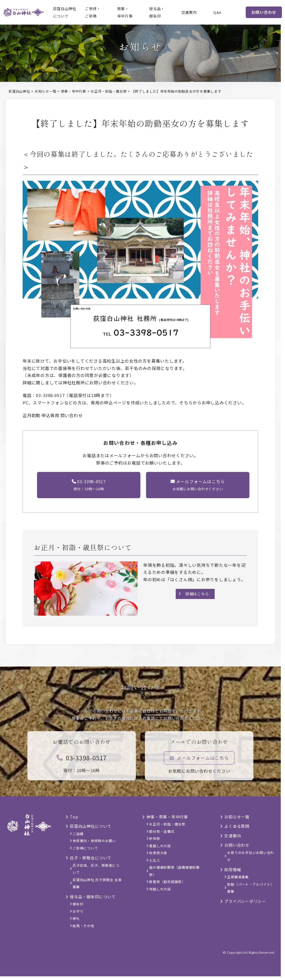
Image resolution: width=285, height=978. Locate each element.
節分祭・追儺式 (161, 831)
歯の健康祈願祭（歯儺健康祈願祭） (174, 871)
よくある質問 (236, 826)
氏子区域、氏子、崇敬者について (96, 869)
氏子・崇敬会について (91, 858)
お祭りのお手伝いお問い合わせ (250, 856)
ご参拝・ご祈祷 (93, 12)
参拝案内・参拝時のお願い (94, 840)
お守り (78, 911)
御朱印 (78, 903)
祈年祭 (154, 838)
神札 (76, 918)
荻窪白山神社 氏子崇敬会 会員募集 (97, 883)
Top (74, 817)
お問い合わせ (264, 12)
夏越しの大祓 (160, 845)
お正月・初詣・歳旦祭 (167, 824)
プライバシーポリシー (245, 901)
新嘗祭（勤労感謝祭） (167, 881)
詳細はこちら (197, 593)
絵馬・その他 (83, 925)
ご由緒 (78, 833)
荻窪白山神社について (65, 12)
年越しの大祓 (160, 888)
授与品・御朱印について (93, 896)
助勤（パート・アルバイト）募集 (250, 888)
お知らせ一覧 (236, 817)
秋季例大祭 (158, 852)
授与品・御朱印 (157, 12)
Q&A (217, 12)
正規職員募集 (238, 876)
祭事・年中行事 (125, 12)
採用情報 (232, 869)
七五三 (154, 860)
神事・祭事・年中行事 (167, 817)
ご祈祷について (85, 848)
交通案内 (189, 12)
